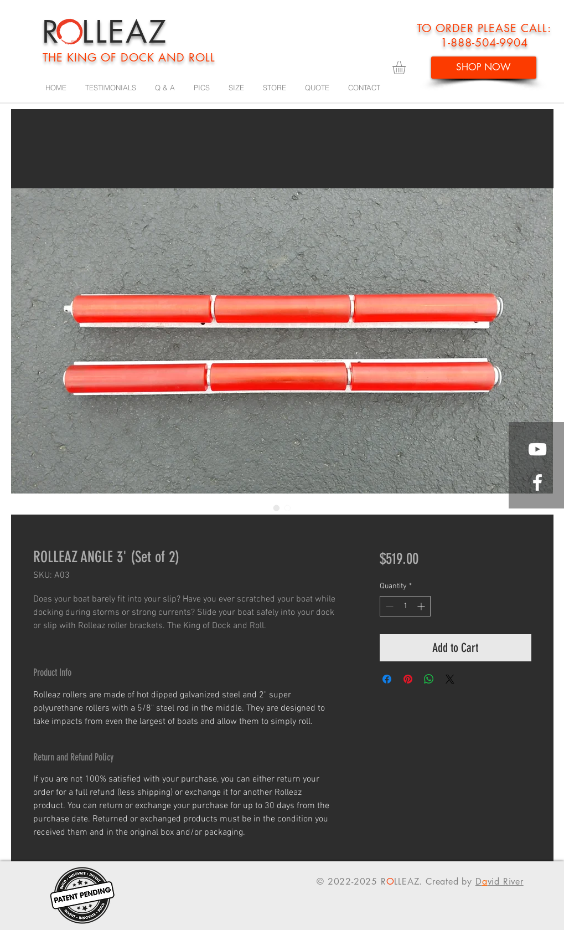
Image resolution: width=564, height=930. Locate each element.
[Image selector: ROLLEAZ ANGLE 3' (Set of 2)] (276, 507)
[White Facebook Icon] (537, 482)
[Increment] (422, 606)
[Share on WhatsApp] (429, 679)
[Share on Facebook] (387, 679)
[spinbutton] (405, 606)
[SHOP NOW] (483, 67)
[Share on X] (450, 679)
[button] (406, 67)
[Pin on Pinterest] (408, 679)
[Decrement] (388, 606)
